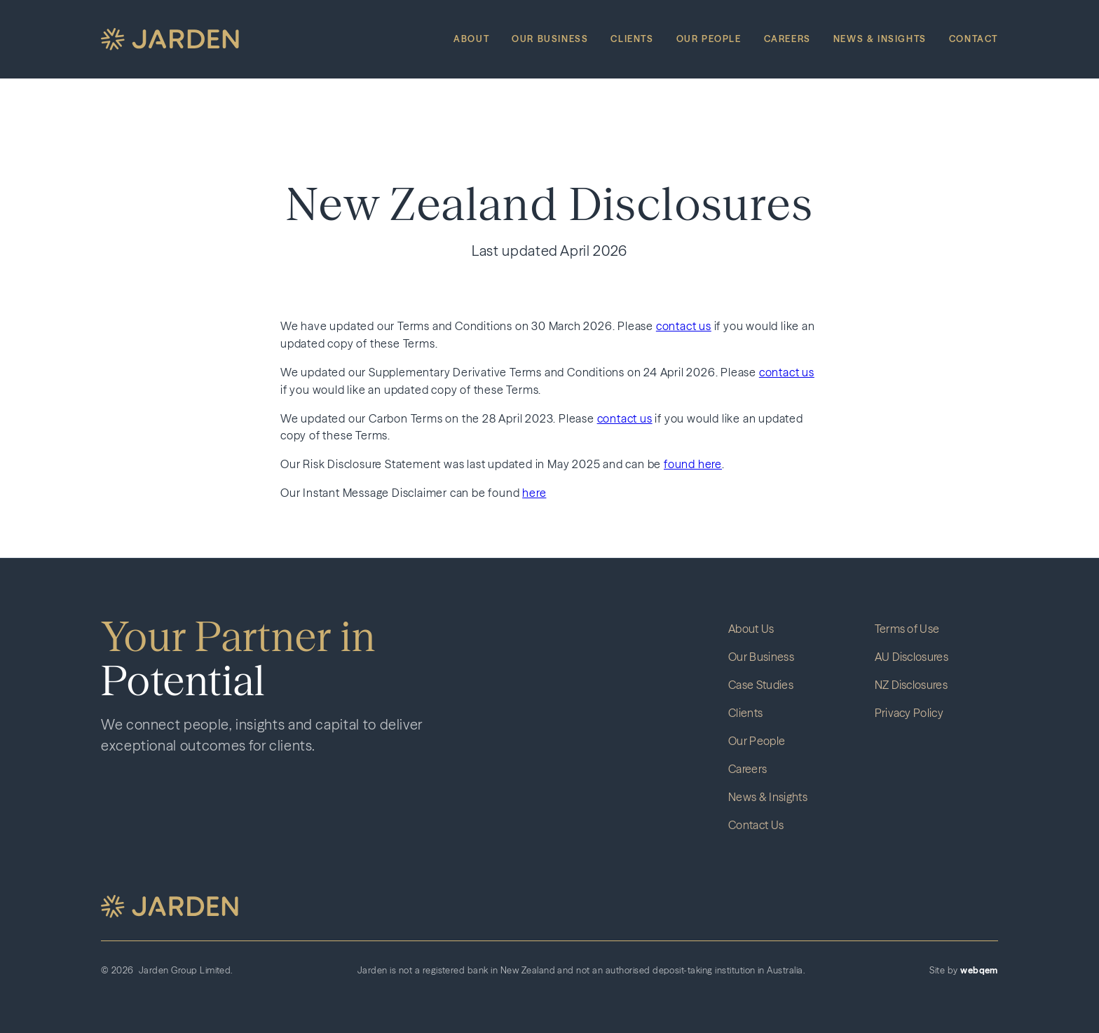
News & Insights (880, 39)
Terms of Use (907, 629)
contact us (683, 326)
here (534, 493)
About (471, 39)
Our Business (550, 39)
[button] (169, 906)
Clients (631, 39)
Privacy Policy (909, 713)
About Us (751, 629)
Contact (973, 39)
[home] (170, 39)
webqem (979, 970)
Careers (787, 39)
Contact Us (756, 825)
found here (693, 464)
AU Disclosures (911, 657)
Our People (709, 39)
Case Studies (760, 685)
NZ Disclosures (911, 685)
